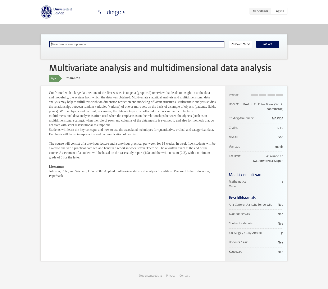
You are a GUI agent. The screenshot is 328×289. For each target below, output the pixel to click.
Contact (184, 276)
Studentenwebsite (150, 276)
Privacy (170, 276)
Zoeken (268, 44)
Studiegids (112, 12)
